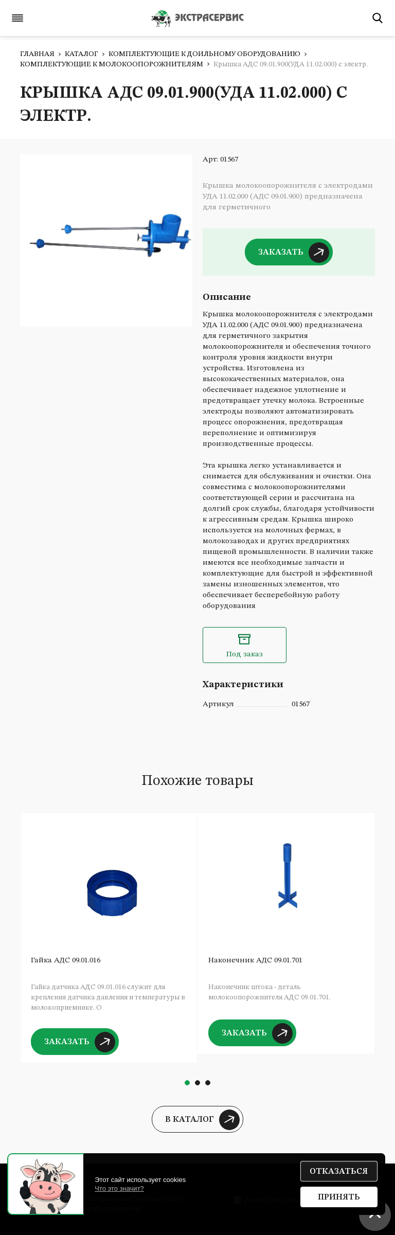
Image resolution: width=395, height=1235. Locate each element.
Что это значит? (119, 1188)
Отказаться (339, 1172)
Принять (339, 1197)
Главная (37, 54)
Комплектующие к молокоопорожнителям (111, 64)
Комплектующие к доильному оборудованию (204, 54)
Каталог (81, 54)
